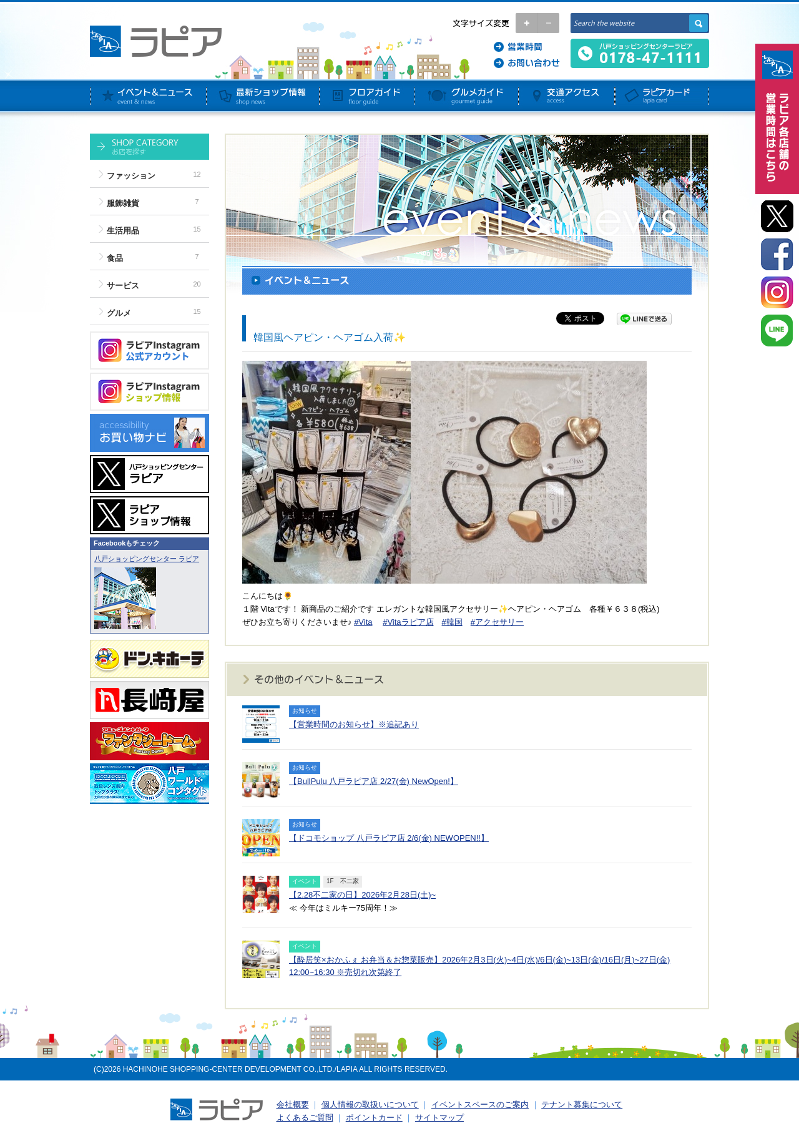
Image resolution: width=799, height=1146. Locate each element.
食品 (115, 258)
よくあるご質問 (305, 1117)
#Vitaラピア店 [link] (408, 622)
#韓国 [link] (452, 622)
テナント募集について (581, 1104)
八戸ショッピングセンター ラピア (146, 558)
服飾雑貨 (123, 203)
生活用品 (123, 230)
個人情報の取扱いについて (370, 1104)
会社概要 (293, 1104)
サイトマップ (439, 1117)
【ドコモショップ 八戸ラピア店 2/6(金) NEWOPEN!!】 (389, 838)
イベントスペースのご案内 (480, 1104)
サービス (123, 285)
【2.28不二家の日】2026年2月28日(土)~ (362, 894)
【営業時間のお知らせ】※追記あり (354, 724)
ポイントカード (374, 1117)
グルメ (119, 313)
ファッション (131, 175)
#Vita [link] (363, 622)
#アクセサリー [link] (497, 622)
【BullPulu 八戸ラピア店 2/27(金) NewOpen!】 (373, 781)
